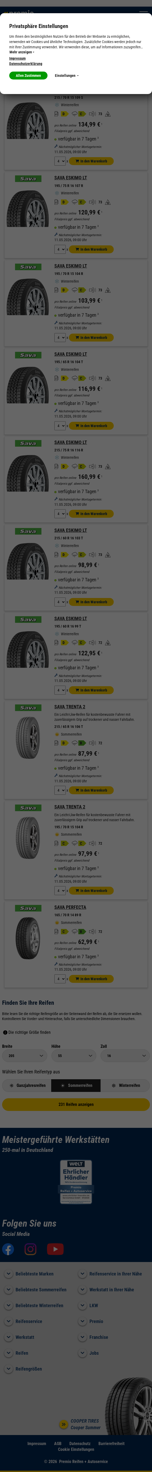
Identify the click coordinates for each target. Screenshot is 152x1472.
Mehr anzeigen (22, 52)
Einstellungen (67, 75)
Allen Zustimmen (28, 75)
